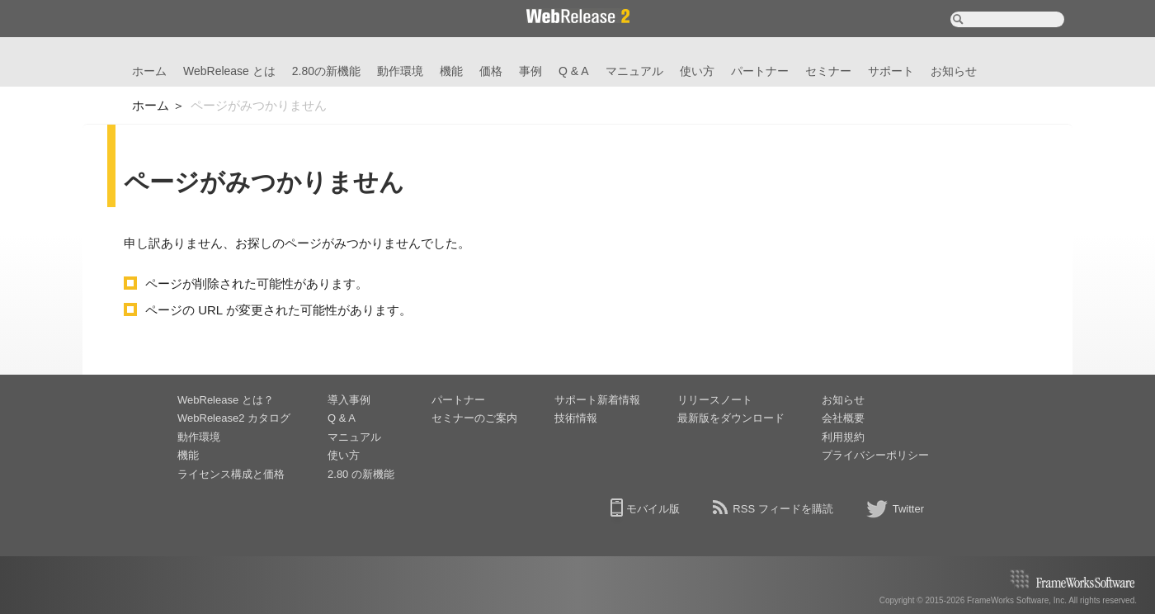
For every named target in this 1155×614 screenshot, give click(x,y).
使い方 (697, 71)
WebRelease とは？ (225, 400)
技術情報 (575, 418)
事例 (530, 71)
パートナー (760, 71)
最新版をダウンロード (731, 418)
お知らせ (954, 71)
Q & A (574, 71)
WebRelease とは (229, 71)
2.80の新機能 (326, 71)
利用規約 (843, 437)
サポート (891, 71)
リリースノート (714, 400)
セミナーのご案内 (474, 418)
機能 (451, 71)
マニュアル (634, 71)
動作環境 (400, 71)
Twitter (908, 509)
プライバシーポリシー (875, 455)
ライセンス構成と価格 (231, 474)
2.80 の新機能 (361, 474)
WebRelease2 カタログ (233, 418)
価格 (490, 71)
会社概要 (843, 418)
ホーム (149, 71)
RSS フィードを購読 (782, 509)
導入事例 (349, 400)
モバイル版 (653, 509)
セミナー (828, 71)
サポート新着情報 (597, 400)
